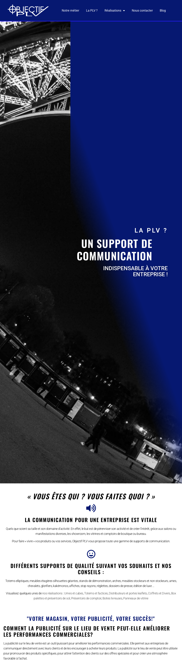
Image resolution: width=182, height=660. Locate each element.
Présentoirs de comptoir (86, 598)
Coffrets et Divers (159, 593)
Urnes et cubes (73, 593)
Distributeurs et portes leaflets (128, 593)
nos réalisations (52, 593)
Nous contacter (142, 10)
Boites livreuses (112, 598)
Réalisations (115, 10)
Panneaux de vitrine (135, 598)
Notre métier (70, 10)
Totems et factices (96, 593)
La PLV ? (92, 10)
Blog (163, 10)
